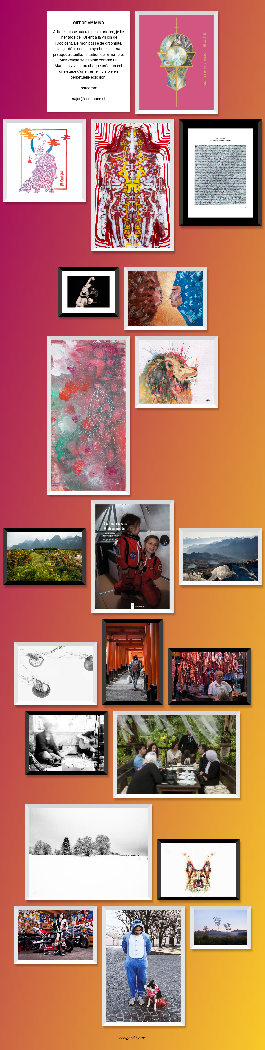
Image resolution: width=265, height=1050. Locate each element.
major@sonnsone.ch (89, 98)
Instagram (88, 88)
